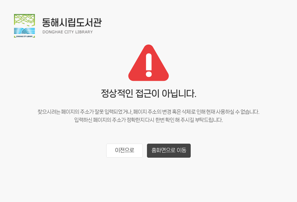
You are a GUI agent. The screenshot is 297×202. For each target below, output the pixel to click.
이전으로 (124, 150)
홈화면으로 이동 (168, 150)
